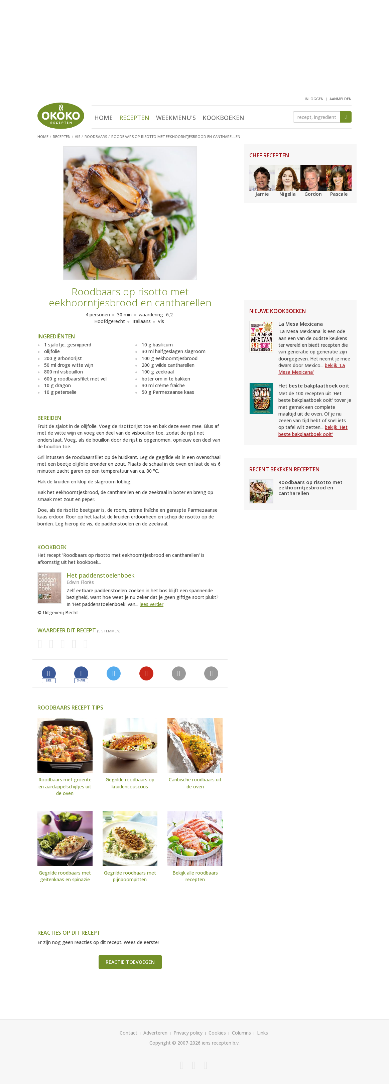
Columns (241, 1033)
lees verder (151, 604)
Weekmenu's (176, 118)
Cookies (217, 1033)
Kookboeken (223, 118)
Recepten (134, 118)
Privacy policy (188, 1033)
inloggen (314, 98)
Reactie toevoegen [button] (130, 962)
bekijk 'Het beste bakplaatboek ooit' (313, 430)
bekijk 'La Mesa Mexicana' (311, 368)
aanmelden (341, 98)
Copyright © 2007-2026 (175, 1043)
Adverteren (155, 1033)
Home (103, 118)
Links (262, 1033)
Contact (128, 1033)
